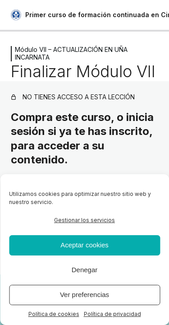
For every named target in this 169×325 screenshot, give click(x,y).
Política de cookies (53, 314)
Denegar (85, 270)
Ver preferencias (84, 294)
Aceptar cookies (84, 245)
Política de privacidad (112, 314)
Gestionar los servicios (84, 220)
